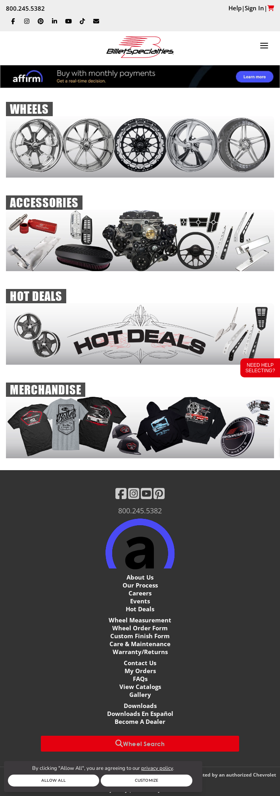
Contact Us (140, 663)
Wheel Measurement (140, 620)
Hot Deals (140, 609)
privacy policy (157, 768)
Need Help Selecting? (260, 367)
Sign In (254, 8)
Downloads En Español (140, 714)
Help (235, 8)
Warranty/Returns (140, 652)
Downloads (140, 706)
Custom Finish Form (140, 636)
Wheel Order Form (140, 628)
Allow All (53, 780)
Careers (140, 593)
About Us (140, 577)
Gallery (140, 694)
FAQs (140, 679)
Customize (146, 780)
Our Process (140, 585)
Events (140, 601)
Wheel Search (140, 743)
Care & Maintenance (140, 644)
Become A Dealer (140, 721)
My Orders (140, 671)
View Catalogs (140, 687)
